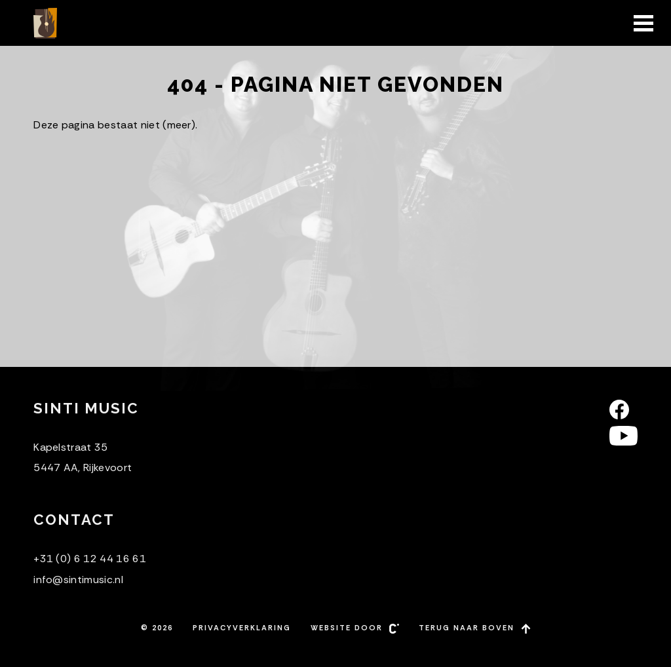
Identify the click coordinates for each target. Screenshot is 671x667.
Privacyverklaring (242, 627)
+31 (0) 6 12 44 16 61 (89, 558)
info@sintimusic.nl (78, 579)
